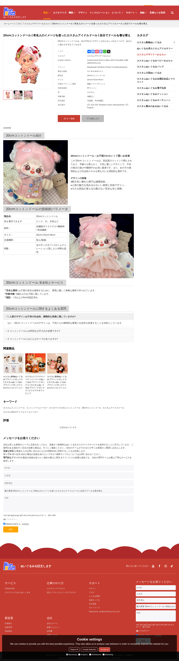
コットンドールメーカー (37, 407)
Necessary (71, 654)
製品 (47, 15)
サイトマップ (94, 607)
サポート (130, 12)
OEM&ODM (10, 588)
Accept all (104, 649)
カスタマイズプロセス (56, 588)
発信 (12, 528)
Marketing (108, 654)
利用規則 (25, 523)
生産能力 (8, 623)
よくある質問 (94, 596)
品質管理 (8, 627)
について (116, 12)
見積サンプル (94, 599)
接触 (142, 12)
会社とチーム (52, 623)
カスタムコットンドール (14, 407)
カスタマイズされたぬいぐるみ (17, 592)
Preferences (95, 654)
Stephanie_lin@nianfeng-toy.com (105, 611)
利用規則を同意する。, (16, 523)
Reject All (74, 649)
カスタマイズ (59, 12)
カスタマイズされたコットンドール (64, 407)
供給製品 (8, 631)
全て (20, 23)
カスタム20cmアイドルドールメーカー (20, 411)
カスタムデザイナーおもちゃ (37, 23)
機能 (71, 12)
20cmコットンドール (91, 407)
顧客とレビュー (53, 627)
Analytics (83, 654)
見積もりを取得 (157, 12)
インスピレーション (100, 12)
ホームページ (10, 23)
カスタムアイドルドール (113, 407)
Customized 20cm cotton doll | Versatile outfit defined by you (107, 61)
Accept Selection (89, 649)
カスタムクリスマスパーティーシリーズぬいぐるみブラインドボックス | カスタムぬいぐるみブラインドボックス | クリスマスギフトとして (35, 384)
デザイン (82, 12)
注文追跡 (92, 603)
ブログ (91, 592)
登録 (23, 3)
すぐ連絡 (71, 117)
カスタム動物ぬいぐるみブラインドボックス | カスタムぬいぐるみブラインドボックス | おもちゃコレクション (13, 381)
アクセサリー (10, 519)
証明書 (49, 631)
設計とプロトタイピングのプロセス (61, 592)
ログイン (15, 3)
